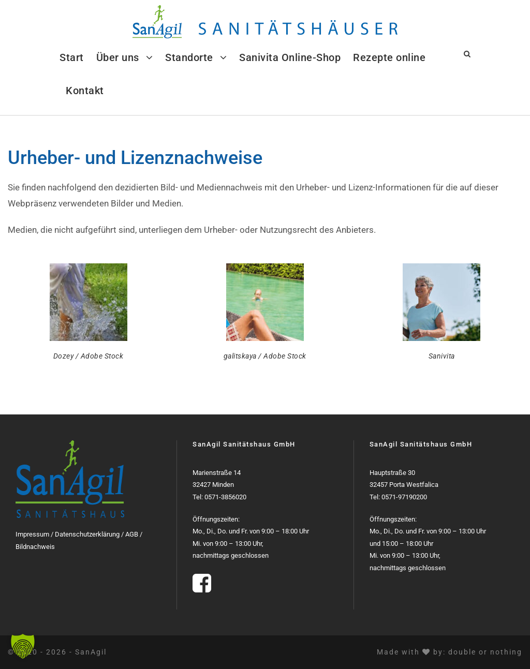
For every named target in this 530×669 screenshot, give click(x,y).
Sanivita (442, 356)
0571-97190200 (404, 497)
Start (72, 57)
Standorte (189, 57)
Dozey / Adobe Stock (88, 356)
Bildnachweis (35, 547)
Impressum (32, 534)
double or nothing (485, 652)
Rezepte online (389, 57)
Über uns (117, 57)
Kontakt (85, 90)
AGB (131, 534)
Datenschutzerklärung (87, 534)
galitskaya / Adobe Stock (265, 356)
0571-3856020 (225, 497)
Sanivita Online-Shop (290, 57)
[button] (23, 646)
